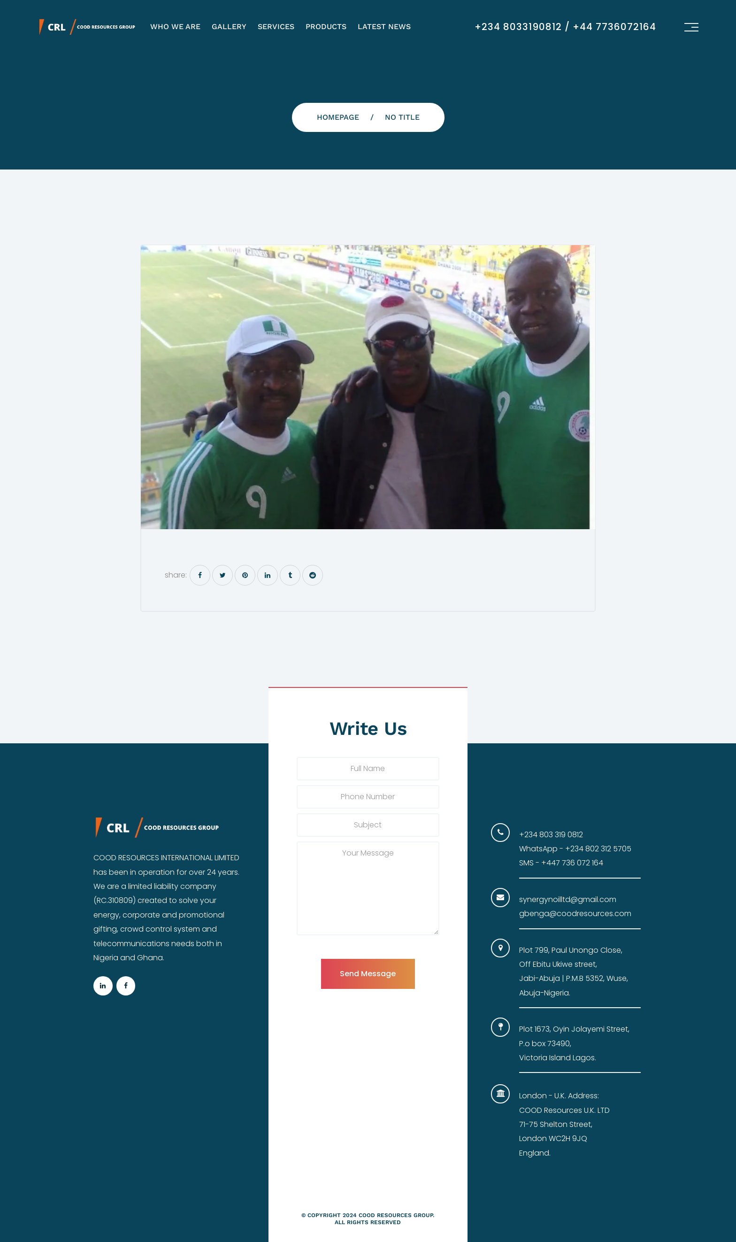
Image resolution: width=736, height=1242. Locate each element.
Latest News (384, 26)
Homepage (338, 117)
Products (326, 26)
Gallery (229, 26)
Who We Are (175, 26)
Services (276, 26)
